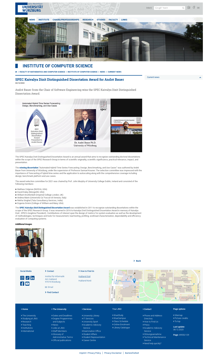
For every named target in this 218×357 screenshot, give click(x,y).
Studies (101, 19)
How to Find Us (87, 271)
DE (198, 8)
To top (176, 321)
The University (28, 315)
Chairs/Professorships (66, 19)
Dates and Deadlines (61, 315)
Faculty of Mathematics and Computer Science (42, 72)
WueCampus (119, 318)
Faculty (113, 19)
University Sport (90, 321)
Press (146, 325)
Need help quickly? (152, 343)
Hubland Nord (84, 280)
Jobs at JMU (58, 328)
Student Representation (93, 337)
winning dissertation (28, 167)
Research (88, 19)
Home (24, 309)
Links (124, 19)
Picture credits (180, 318)
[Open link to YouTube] (27, 284)
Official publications (61, 340)
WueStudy (117, 315)
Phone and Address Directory (152, 317)
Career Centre (89, 340)
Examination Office (91, 331)
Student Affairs (89, 334)
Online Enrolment (121, 324)
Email (50, 287)
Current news (114, 72)
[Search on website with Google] (169, 8)
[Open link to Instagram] (22, 278)
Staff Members (59, 331)
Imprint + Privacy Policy (90, 353)
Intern (149, 8)
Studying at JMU (29, 318)
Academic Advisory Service (91, 327)
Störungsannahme (152, 334)
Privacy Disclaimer (113, 353)
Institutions (27, 328)
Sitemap (177, 315)
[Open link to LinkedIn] (32, 278)
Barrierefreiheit (132, 353)
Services (86, 309)
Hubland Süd (84, 276)
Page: (176, 335)
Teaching (26, 325)
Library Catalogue (121, 327)
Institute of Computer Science (58, 65)
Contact (50, 271)
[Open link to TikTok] (27, 278)
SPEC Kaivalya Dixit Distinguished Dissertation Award (44, 207)
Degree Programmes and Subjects (61, 320)
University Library (90, 315)
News (32, 19)
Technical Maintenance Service (154, 339)
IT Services (88, 318)
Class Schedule (120, 321)
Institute (43, 19)
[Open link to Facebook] (22, 284)
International (27, 331)
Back (138, 261)
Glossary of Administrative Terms (62, 336)
